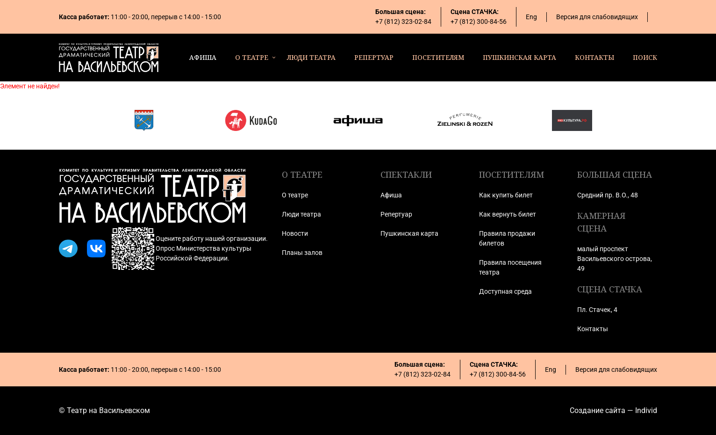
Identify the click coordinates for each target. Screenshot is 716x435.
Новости (295, 233)
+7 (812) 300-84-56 (479, 21)
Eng (531, 17)
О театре (295, 195)
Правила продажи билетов (507, 238)
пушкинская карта (519, 57)
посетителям (438, 57)
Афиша (391, 195)
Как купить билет (506, 195)
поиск (645, 57)
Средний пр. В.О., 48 (607, 195)
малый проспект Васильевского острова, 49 (614, 258)
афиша (202, 57)
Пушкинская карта (409, 233)
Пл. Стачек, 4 (597, 309)
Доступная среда (505, 291)
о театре (251, 57)
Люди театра (301, 214)
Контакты (592, 329)
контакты (594, 57)
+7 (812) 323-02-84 (403, 21)
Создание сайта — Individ (613, 410)
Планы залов (302, 252)
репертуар (374, 57)
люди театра (311, 57)
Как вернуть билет (507, 214)
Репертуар (396, 214)
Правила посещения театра (510, 267)
